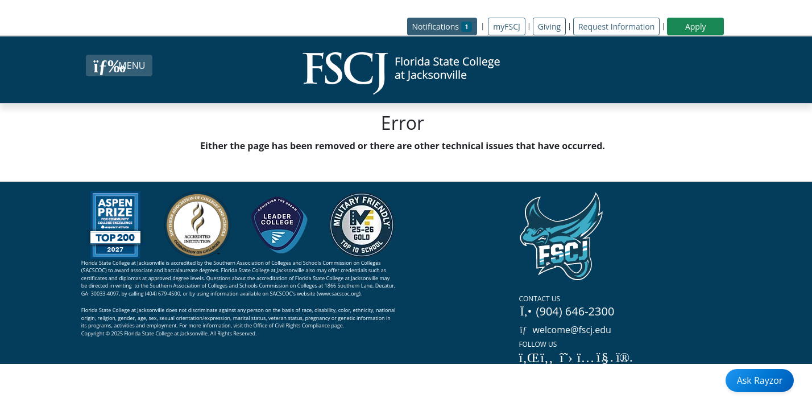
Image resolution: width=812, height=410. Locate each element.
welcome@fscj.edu (565, 329)
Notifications (445, 26)
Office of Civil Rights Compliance (292, 325)
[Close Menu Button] (119, 65)
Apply (695, 26)
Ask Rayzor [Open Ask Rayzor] (760, 380)
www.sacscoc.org (338, 293)
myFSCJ (506, 26)
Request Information (616, 26)
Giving (549, 26)
